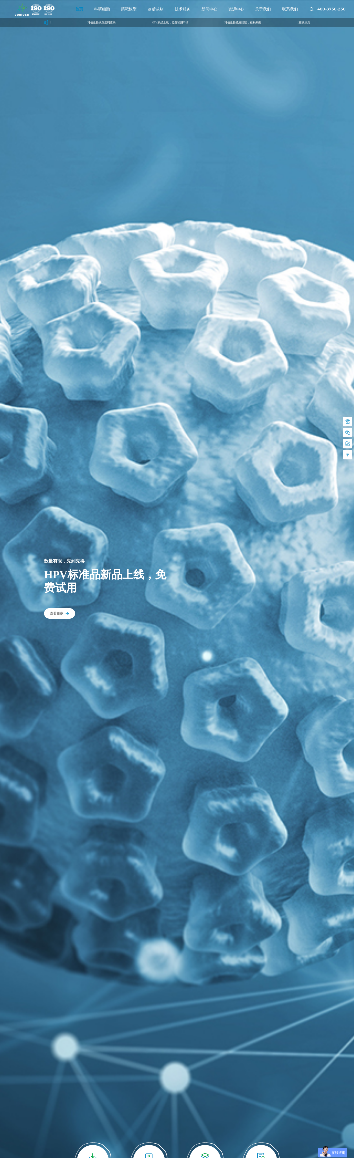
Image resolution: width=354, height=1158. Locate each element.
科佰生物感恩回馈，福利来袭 (247, 22)
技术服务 (183, 9)
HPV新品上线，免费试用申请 (174, 22)
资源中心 (236, 9)
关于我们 (263, 9)
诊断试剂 (155, 9)
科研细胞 (102, 9)
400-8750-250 (331, 9)
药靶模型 (129, 9)
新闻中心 (209, 9)
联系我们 (290, 9)
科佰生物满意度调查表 (106, 22)
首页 (79, 9)
